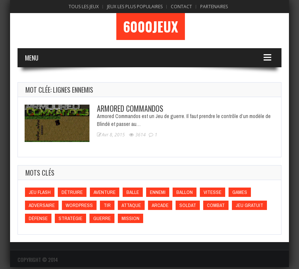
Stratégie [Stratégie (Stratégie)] (70, 218)
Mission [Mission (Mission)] (130, 218)
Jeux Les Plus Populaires (135, 6)
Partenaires (214, 6)
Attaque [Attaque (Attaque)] (131, 205)
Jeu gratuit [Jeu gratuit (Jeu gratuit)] (249, 205)
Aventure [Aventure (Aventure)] (105, 192)
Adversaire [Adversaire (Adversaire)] (42, 205)
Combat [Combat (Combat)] (216, 205)
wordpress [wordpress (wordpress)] (79, 205)
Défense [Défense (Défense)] (38, 218)
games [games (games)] (239, 192)
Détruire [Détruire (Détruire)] (72, 192)
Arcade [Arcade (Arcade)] (160, 205)
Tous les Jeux (84, 6)
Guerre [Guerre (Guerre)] (102, 218)
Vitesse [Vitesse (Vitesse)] (212, 192)
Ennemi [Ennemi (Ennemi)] (158, 192)
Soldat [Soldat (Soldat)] (187, 205)
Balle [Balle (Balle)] (132, 192)
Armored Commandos (130, 108)
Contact (181, 6)
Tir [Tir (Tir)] (107, 205)
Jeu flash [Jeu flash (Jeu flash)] (40, 192)
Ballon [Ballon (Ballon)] (184, 192)
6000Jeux (150, 26)
